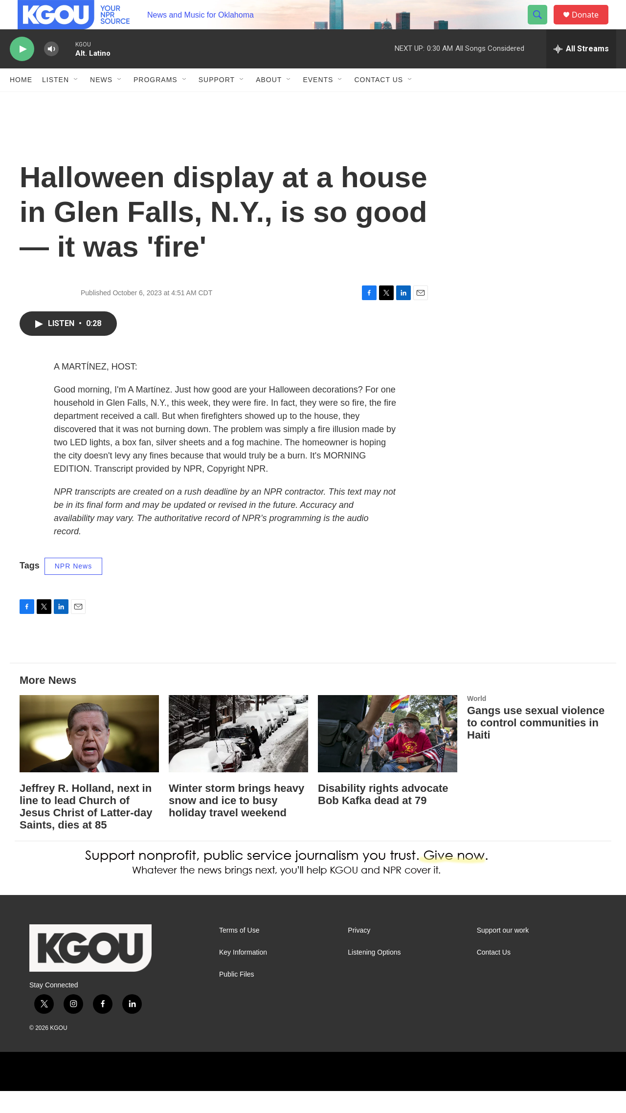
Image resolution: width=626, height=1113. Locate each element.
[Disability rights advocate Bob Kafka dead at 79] (387, 756)
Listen (55, 102)
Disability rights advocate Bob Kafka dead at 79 (383, 816)
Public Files (236, 996)
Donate (591, 26)
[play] (22, 71)
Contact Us (378, 102)
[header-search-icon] (542, 26)
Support (217, 102)
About (269, 102)
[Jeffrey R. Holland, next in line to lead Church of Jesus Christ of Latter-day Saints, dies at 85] (89, 756)
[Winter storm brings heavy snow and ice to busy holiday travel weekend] (238, 756)
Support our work (503, 952)
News (101, 102)
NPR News (73, 588)
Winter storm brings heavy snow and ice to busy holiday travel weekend (236, 822)
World (476, 720)
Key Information (243, 974)
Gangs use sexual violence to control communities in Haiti (535, 744)
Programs (156, 102)
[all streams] (581, 70)
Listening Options (374, 974)
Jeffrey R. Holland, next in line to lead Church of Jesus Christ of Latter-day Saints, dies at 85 (86, 828)
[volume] (51, 71)
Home (21, 102)
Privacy (359, 952)
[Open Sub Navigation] (76, 102)
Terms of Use (239, 952)
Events (318, 102)
